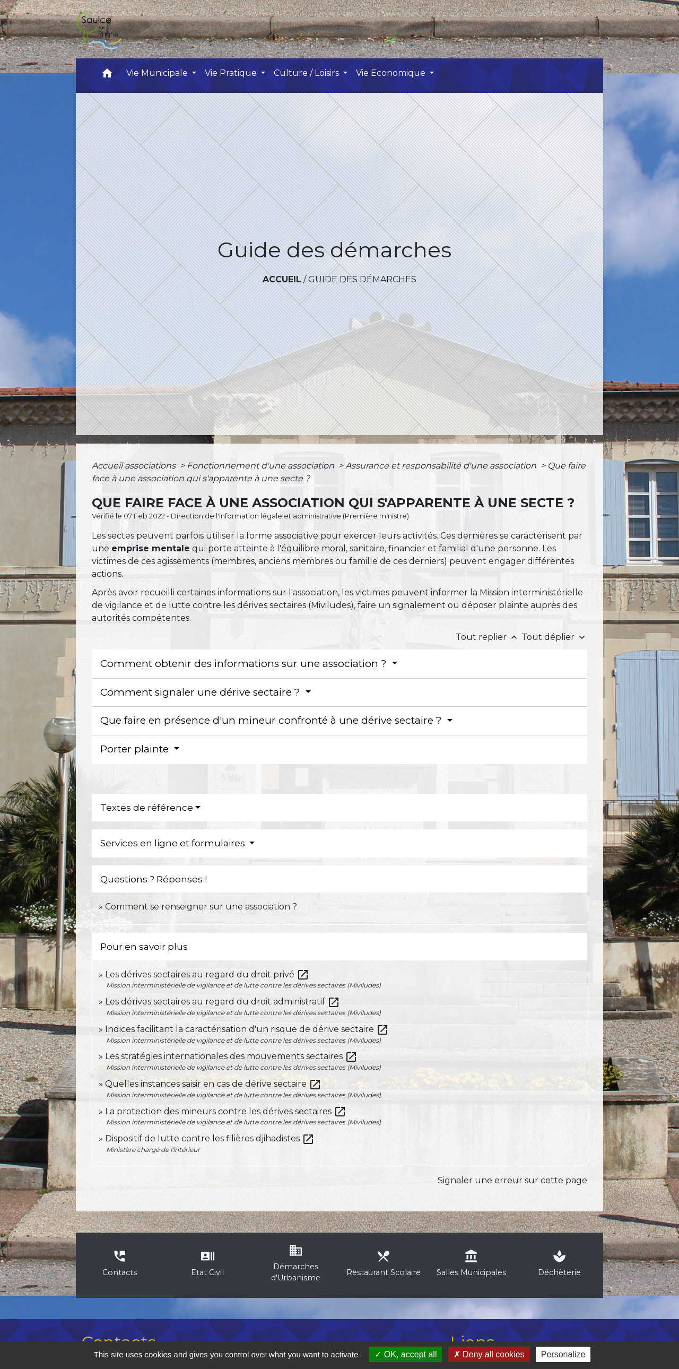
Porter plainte (135, 749)
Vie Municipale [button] (158, 73)
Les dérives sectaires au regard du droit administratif (222, 1002)
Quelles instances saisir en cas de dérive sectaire (213, 1084)
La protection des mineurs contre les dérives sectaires (225, 1111)
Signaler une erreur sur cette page (512, 1180)
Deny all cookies (489, 1354)
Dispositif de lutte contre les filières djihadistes (210, 1138)
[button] (107, 76)
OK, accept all (406, 1354)
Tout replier (488, 637)
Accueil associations (135, 466)
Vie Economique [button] (392, 73)
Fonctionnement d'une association (261, 466)
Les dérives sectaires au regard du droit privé (207, 974)
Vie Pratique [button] (232, 73)
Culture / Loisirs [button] (307, 73)
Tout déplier (554, 637)
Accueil (282, 279)
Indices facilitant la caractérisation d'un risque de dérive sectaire (247, 1029)
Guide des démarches (362, 279)
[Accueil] (98, 29)
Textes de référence (146, 807)
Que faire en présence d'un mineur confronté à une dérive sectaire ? (272, 720)
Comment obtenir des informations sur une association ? (244, 663)
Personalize (563, 1354)
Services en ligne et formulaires (173, 843)
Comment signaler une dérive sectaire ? (201, 692)
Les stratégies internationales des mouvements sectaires (231, 1056)
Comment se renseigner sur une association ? (201, 907)
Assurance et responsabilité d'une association (441, 466)
